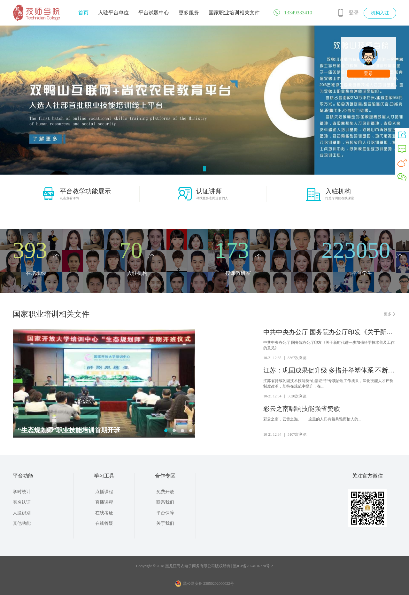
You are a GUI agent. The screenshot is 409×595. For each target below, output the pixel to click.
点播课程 (104, 491)
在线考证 (104, 512)
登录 (354, 12)
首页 (83, 12)
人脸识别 (22, 512)
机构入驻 (380, 13)
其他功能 (22, 523)
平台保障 (165, 512)
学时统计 (22, 491)
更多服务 (189, 12)
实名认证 (22, 502)
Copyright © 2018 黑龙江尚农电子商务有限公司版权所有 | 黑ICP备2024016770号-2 (204, 566)
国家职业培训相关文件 (234, 12)
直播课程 (104, 502)
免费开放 (165, 491)
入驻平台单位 (113, 12)
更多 (390, 314)
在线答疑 (104, 523)
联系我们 (165, 502)
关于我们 (165, 523)
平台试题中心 (153, 12)
